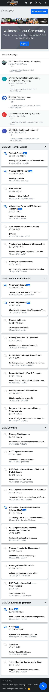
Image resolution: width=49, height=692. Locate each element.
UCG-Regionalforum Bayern (21, 452)
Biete (11, 609)
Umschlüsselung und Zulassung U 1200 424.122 (27, 252)
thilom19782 (25, 236)
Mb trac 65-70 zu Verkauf (19, 196)
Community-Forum (17, 285)
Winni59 (26, 163)
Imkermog (24, 181)
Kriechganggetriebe (16, 178)
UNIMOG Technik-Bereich (14, 147)
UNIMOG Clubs (9, 427)
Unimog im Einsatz (17, 320)
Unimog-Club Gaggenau (19, 434)
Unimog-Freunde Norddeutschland (24, 548)
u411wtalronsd (16, 122)
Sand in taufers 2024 (17, 593)
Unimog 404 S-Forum (18, 171)
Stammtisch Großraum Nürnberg (21, 459)
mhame (24, 654)
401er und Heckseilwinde (18, 328)
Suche (23, 116)
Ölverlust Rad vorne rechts (20, 97)
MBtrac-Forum (15, 188)
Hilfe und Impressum (10, 689)
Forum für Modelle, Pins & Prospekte (25, 373)
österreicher (25, 575)
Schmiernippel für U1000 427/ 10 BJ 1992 (25, 292)
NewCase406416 (27, 365)
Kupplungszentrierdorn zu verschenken (24, 670)
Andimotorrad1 (26, 596)
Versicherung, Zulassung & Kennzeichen (27, 244)
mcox (11, 100)
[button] (4, 3)
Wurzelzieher (16, 106)
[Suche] (40, 3)
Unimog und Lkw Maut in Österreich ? (23, 573)
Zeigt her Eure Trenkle (17, 216)
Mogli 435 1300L (26, 482)
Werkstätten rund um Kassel (20, 480)
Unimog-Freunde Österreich (21, 565)
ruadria (23, 540)
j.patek (23, 330)
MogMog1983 (14, 116)
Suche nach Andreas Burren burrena (23, 538)
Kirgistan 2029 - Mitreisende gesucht (23, 345)
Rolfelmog (24, 401)
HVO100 (12, 234)
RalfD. (11, 133)
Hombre (24, 619)
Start (21, 689)
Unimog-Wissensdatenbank (21, 261)
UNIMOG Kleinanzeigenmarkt (16, 602)
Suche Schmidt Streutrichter (20, 652)
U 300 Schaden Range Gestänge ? (23, 130)
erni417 (24, 558)
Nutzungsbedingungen (18, 685)
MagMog (24, 421)
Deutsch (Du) (7, 681)
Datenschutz (33, 685)
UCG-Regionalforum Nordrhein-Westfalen (27, 490)
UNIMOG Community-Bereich (16, 278)
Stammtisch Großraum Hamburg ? (22, 556)
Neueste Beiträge (9, 54)
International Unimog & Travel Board (25, 355)
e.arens (11, 64)
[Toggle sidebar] (45, 3)
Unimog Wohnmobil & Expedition (23, 338)
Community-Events (17, 302)
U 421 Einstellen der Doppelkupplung (25, 61)
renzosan (23, 348)
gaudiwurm (25, 462)
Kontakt (5, 685)
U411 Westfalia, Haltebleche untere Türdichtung (27, 269)
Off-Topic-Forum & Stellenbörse (23, 390)
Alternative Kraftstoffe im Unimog (24, 226)
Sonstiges (13, 644)
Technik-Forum (21, 64)
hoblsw (23, 219)
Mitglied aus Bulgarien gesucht (21, 398)
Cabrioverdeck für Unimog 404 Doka (24, 113)
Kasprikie (14, 89)
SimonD (12, 83)
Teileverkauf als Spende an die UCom (25, 662)
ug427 (23, 254)
